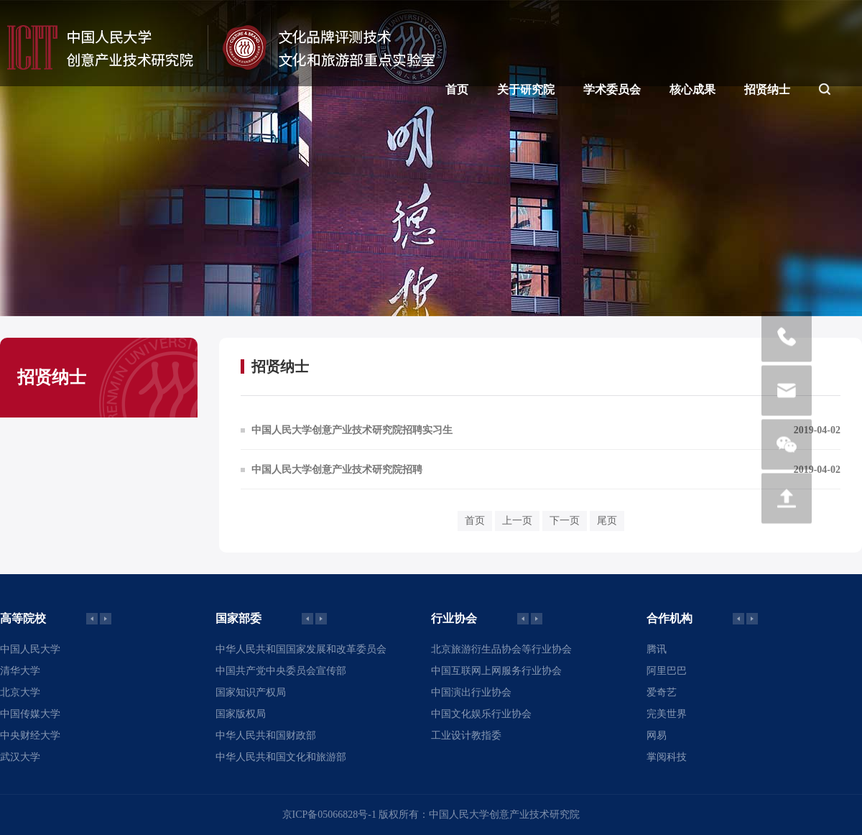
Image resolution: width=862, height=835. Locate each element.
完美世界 (666, 714)
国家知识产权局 (251, 692)
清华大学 (20, 670)
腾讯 (656, 649)
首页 (456, 89)
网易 (656, 735)
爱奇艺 (661, 692)
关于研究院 (526, 89)
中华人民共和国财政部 (266, 735)
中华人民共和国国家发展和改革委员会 (301, 649)
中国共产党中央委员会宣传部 (281, 670)
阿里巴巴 (666, 670)
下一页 (565, 520)
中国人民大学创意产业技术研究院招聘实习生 (352, 430)
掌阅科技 (666, 757)
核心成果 (692, 89)
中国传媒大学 (30, 714)
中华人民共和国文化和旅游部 (281, 757)
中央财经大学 (30, 735)
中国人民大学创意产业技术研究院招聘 (336, 469)
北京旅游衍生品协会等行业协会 (501, 649)
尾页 (607, 520)
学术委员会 (612, 89)
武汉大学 (20, 757)
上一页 (517, 520)
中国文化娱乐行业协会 (481, 714)
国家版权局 (241, 714)
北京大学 (20, 692)
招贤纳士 (767, 89)
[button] (105, 618)
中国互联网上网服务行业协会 (496, 670)
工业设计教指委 (466, 735)
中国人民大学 (30, 649)
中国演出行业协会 (471, 692)
